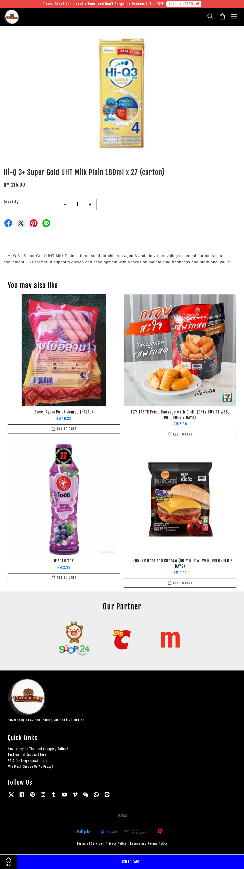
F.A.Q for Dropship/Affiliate (28, 761)
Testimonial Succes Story (27, 755)
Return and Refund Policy (149, 843)
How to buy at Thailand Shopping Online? (38, 749)
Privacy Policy (116, 843)
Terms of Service (89, 843)
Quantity (11, 202)
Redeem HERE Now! (183, 4)
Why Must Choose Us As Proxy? (30, 766)
